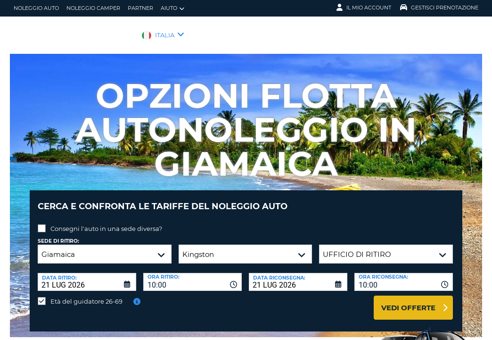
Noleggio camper (93, 8)
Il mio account (363, 7)
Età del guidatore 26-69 (86, 294)
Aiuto (172, 8)
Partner (140, 8)
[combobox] (192, 275)
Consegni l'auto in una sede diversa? (106, 221)
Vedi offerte (408, 300)
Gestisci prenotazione (439, 7)
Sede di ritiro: (58, 234)
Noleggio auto (36, 8)
